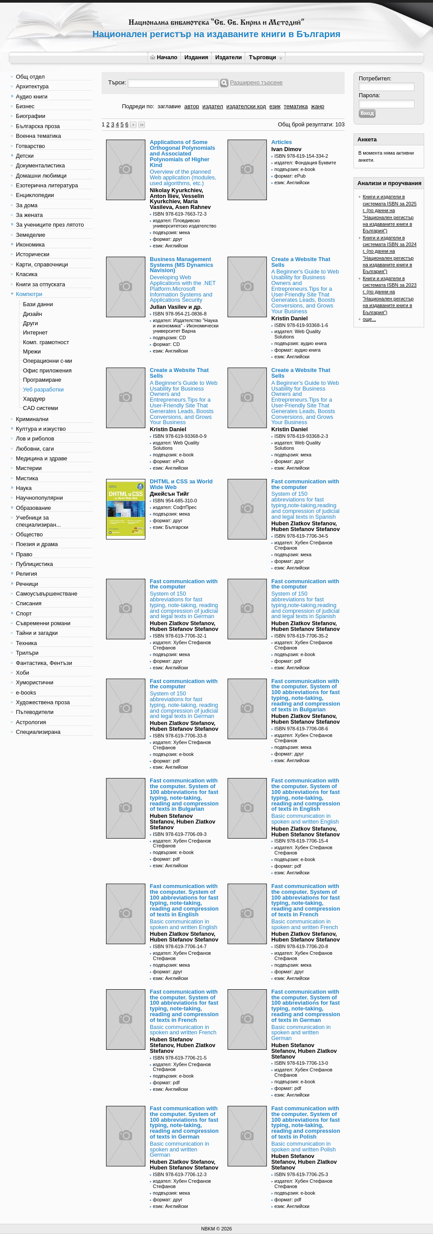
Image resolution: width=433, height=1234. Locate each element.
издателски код (246, 106)
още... (369, 319)
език (274, 106)
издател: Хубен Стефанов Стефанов (303, 545)
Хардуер (34, 398)
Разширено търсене (256, 82)
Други (30, 323)
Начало (163, 57)
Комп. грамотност (46, 342)
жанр (317, 106)
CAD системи (40, 408)
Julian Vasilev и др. (176, 307)
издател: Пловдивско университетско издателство (184, 223)
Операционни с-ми (47, 360)
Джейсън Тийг (169, 493)
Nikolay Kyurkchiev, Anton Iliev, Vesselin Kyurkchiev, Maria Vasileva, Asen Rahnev (180, 198)
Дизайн (32, 314)
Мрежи (32, 351)
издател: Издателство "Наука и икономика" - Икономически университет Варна (186, 326)
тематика (296, 106)
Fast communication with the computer (305, 484)
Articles (281, 142)
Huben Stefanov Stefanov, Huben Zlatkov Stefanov (182, 822)
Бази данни (38, 304)
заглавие (169, 106)
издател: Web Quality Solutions (297, 334)
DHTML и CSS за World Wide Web (181, 484)
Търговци (265, 57)
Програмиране (42, 379)
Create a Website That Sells (300, 262)
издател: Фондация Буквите (305, 162)
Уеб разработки (43, 389)
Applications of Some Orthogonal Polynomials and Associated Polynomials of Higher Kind (182, 153)
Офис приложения (47, 370)
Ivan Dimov (286, 149)
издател (212, 106)
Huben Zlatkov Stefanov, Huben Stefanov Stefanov (305, 526)
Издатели (228, 57)
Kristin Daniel (289, 318)
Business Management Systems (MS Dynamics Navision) (181, 265)
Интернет (35, 332)
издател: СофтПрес (175, 507)
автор (191, 106)
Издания (196, 57)
